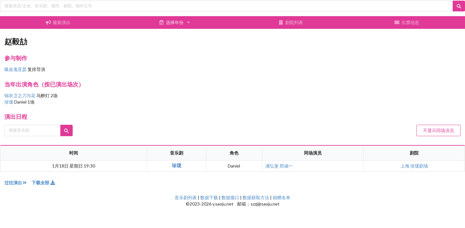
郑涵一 (286, 165)
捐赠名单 (281, 197)
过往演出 (18, 182)
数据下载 (209, 197)
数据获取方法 (256, 197)
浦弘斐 (272, 165)
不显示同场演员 (438, 130)
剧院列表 (290, 22)
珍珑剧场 (419, 165)
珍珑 (9, 101)
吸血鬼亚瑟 (15, 69)
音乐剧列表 (186, 197)
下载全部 (44, 182)
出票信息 (407, 22)
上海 (405, 165)
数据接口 (230, 197)
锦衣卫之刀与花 (20, 95)
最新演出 (58, 22)
